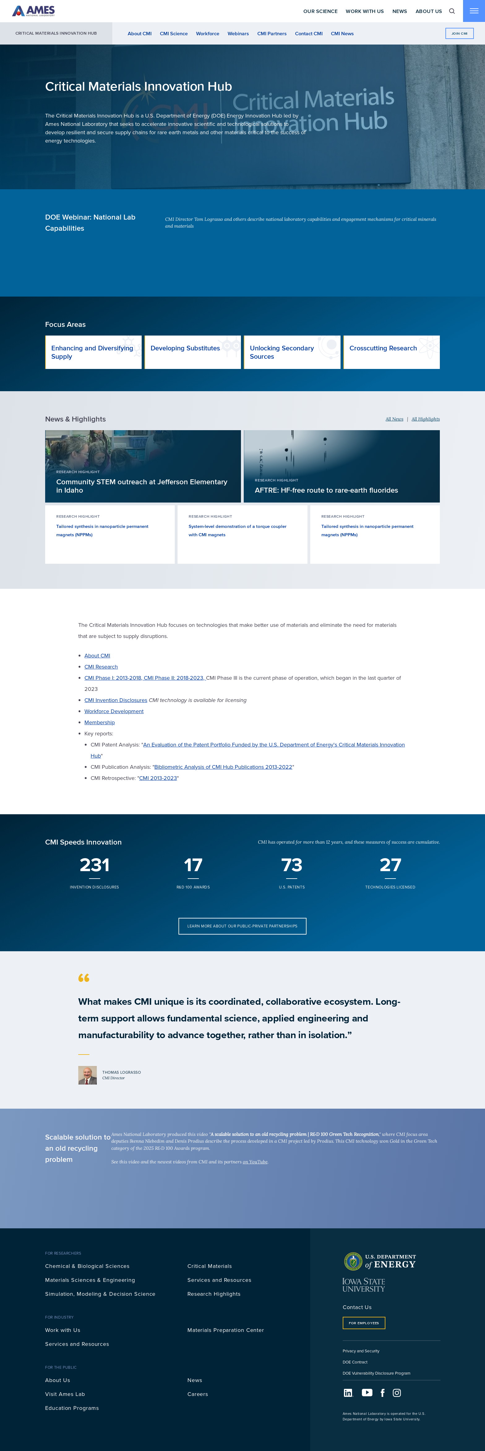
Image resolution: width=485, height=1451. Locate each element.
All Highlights (426, 419)
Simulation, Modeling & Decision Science (100, 1294)
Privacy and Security (361, 1351)
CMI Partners (272, 33)
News (399, 11)
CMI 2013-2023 (158, 778)
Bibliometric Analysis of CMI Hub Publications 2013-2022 (223, 767)
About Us (428, 11)
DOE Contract (355, 1362)
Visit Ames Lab (65, 1394)
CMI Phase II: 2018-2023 (173, 678)
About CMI (140, 33)
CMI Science (174, 33)
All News (394, 419)
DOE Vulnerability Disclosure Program (376, 1373)
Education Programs (72, 1408)
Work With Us (365, 11)
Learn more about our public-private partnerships (242, 926)
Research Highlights (214, 1294)
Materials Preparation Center (225, 1330)
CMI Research (101, 666)
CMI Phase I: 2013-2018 (112, 678)
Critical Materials (209, 1266)
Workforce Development (114, 711)
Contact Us (357, 1307)
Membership (99, 722)
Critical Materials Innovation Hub (56, 33)
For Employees (364, 1323)
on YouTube (255, 1162)
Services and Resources (219, 1280)
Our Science (320, 11)
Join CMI (460, 33)
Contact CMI (309, 33)
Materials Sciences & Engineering (90, 1280)
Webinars (238, 33)
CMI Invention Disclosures (115, 700)
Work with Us (62, 1330)
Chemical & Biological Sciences (87, 1266)
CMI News (342, 33)
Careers (197, 1394)
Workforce (207, 33)
